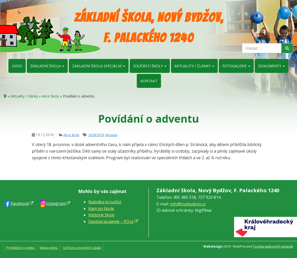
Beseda (111, 135)
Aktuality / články (194, 65)
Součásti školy (149, 65)
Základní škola (47, 65)
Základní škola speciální (98, 65)
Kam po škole (101, 208)
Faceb (20, 203)
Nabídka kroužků (105, 202)
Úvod (17, 65)
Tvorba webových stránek (273, 246)
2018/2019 (96, 135)
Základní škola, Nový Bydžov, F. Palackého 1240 (148, 28)
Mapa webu (49, 247)
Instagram (56, 203)
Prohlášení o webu (20, 247)
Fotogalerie (236, 65)
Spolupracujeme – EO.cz (111, 221)
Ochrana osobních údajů (82, 247)
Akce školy (50, 96)
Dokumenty (271, 65)
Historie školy (101, 215)
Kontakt (148, 80)
